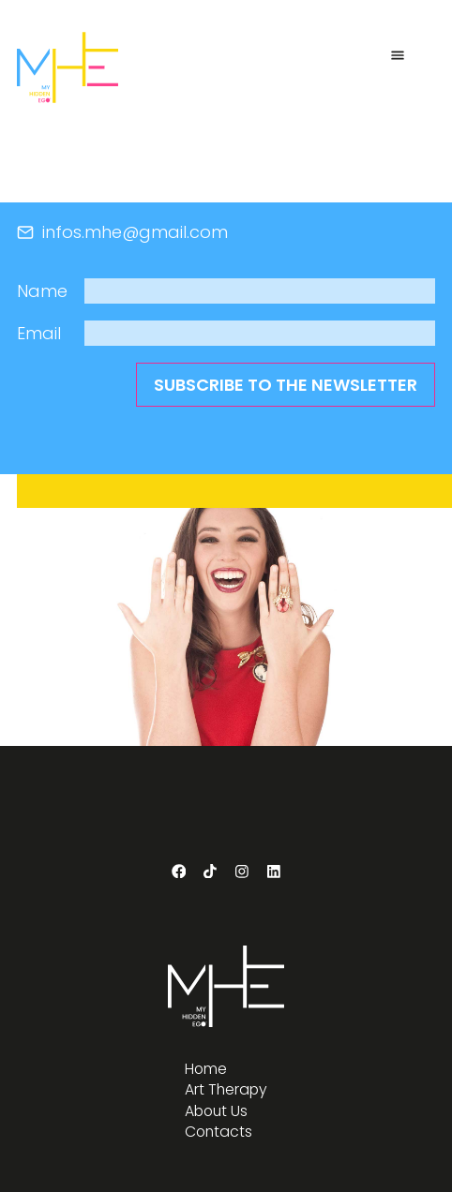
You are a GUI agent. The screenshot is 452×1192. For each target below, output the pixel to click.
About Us (216, 1111)
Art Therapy (226, 1090)
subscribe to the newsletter (285, 384)
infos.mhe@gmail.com (122, 232)
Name (42, 291)
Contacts (218, 1132)
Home (206, 1069)
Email (39, 333)
